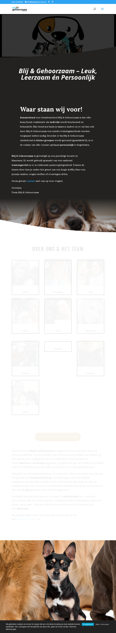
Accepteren (88, 624)
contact (31, 180)
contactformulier (43, 599)
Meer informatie (102, 624)
